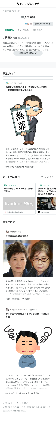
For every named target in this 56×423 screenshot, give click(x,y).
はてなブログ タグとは (11, 407)
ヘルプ (22, 407)
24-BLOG (13, 83)
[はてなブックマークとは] (19, 177)
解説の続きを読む (28, 53)
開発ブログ (31, 407)
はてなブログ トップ (11, 11)
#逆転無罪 (29, 167)
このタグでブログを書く (43, 24)
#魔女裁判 (19, 167)
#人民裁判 (10, 167)
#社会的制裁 (24, 393)
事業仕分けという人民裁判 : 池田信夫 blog (18, 190)
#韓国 (8, 299)
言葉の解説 (9, 30)
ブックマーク (10, 185)
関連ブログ (37, 30)
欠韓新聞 (13, 232)
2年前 (20, 83)
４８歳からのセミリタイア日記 (21, 310)
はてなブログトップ (43, 407)
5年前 (20, 232)
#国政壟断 (16, 299)
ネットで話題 (23, 30)
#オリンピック (12, 393)
